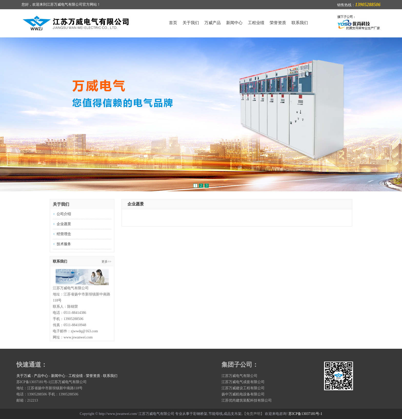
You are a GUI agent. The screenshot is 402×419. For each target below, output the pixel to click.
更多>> (106, 261)
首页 (173, 23)
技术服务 (64, 244)
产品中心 (41, 376)
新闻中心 (234, 23)
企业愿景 (64, 224)
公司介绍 (64, 214)
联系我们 (300, 23)
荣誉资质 (278, 23)
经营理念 (64, 234)
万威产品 (212, 23)
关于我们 (191, 23)
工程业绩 (256, 23)
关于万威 (23, 376)
